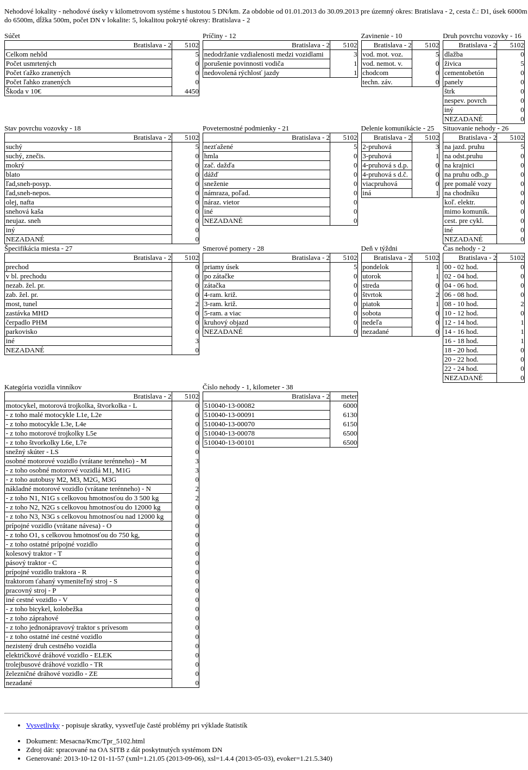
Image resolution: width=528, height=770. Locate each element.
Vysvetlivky (43, 725)
